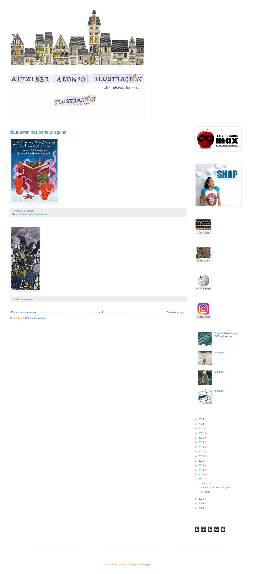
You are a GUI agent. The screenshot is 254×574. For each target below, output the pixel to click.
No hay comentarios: (24, 211)
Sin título (205, 492)
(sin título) (219, 352)
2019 (202, 442)
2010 (202, 498)
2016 (202, 456)
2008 (202, 508)
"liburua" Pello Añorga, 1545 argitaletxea (225, 335)
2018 (202, 447)
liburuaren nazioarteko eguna (38, 132)
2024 (202, 419)
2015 (202, 460)
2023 (202, 424)
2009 (202, 503)
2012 (202, 474)
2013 (202, 470)
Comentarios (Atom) (35, 318)
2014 (202, 465)
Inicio (101, 312)
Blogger (146, 564)
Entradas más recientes (23, 312)
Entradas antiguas (176, 312)
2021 (202, 433)
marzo (205, 483)
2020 (202, 437)
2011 (202, 479)
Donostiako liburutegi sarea (35, 214)
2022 (202, 428)
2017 (202, 451)
